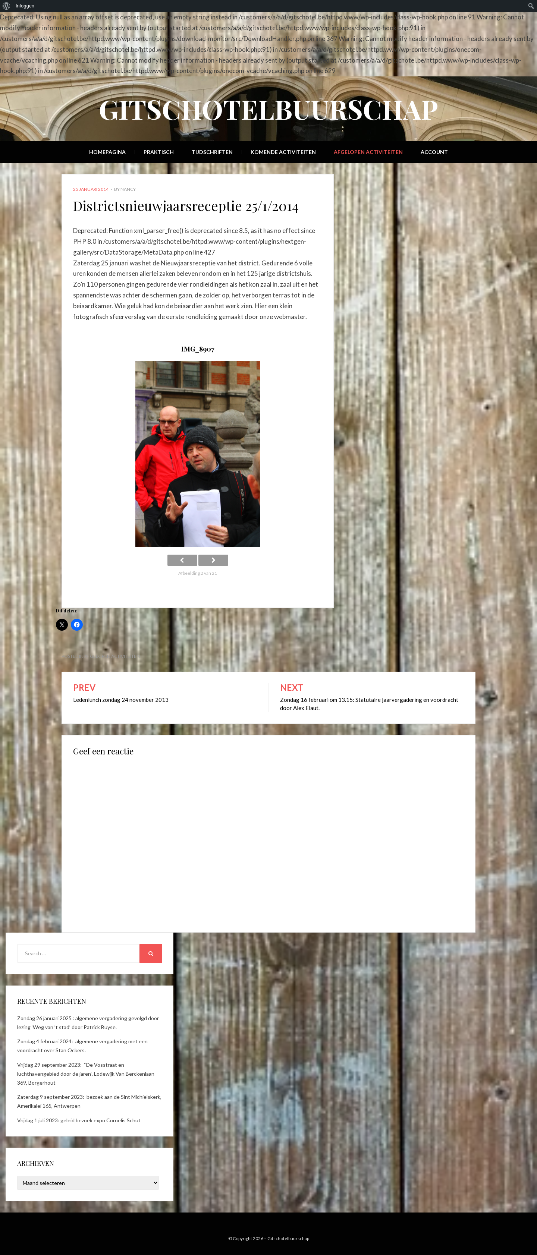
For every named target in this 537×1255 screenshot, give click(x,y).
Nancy (128, 189)
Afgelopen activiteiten (368, 152)
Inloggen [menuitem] (25, 6)
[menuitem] (6, 6)
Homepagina (107, 152)
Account (434, 152)
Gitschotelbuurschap (268, 108)
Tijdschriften (212, 152)
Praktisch (159, 152)
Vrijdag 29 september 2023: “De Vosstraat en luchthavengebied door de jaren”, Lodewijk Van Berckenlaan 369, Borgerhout (85, 1074)
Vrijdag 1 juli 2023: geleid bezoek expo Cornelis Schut (79, 1120)
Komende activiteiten (283, 152)
